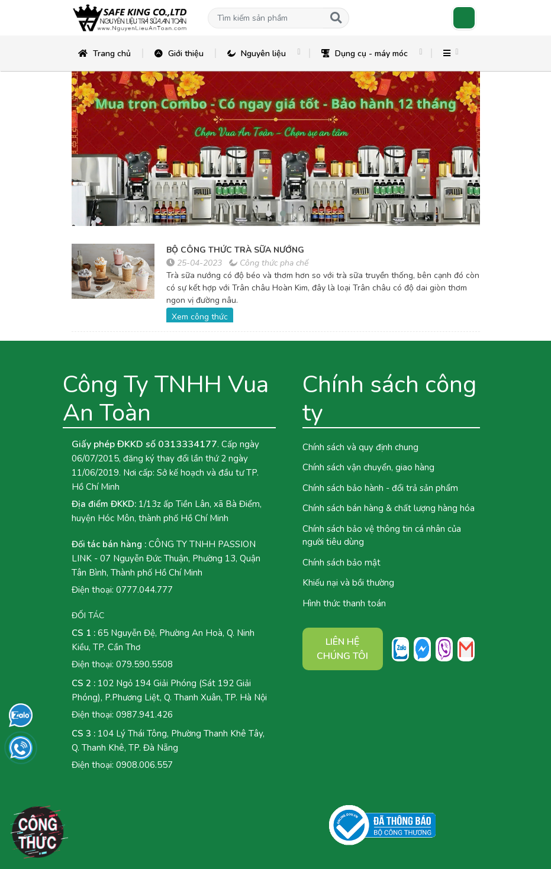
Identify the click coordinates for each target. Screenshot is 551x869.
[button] (266, 18)
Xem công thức (200, 316)
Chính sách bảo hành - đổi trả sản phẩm (380, 488)
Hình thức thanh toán (344, 603)
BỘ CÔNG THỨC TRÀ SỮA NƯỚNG (235, 250)
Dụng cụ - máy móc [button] (364, 53)
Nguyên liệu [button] (256, 53)
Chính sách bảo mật (341, 562)
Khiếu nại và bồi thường (348, 583)
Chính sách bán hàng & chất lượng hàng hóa (388, 508)
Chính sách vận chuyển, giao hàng (368, 467)
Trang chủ (104, 53)
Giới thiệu (179, 53)
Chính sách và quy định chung (360, 447)
